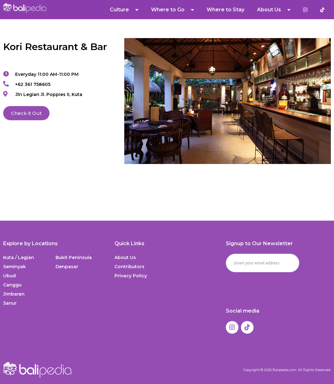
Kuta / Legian (18, 257)
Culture (124, 10)
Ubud (9, 276)
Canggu (12, 285)
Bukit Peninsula (74, 257)
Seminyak (14, 266)
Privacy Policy (130, 276)
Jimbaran (14, 294)
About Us (273, 10)
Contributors (129, 266)
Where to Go (172, 10)
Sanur (10, 303)
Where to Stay (225, 10)
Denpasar (67, 266)
